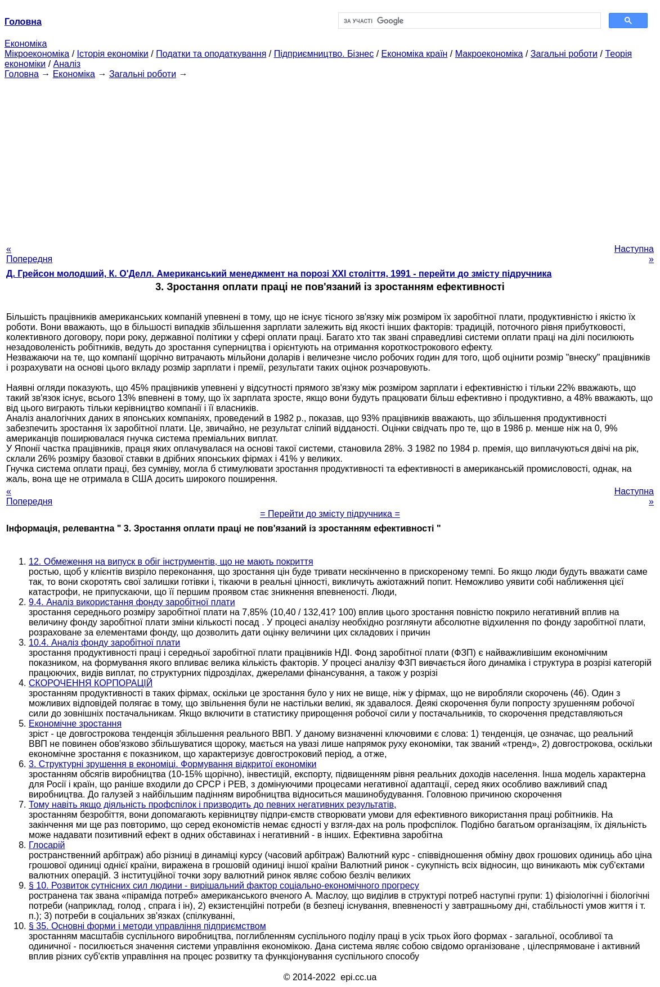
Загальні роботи (564, 53)
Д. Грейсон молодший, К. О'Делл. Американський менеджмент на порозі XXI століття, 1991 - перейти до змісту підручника (278, 273)
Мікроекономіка (37, 53)
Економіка (26, 43)
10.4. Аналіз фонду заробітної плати (104, 642)
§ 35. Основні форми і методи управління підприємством (147, 926)
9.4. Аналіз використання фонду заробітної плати (132, 602)
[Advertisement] (330, 158)
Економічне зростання (75, 723)
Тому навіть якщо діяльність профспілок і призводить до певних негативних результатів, (212, 804)
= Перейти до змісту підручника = (330, 514)
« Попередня (29, 254)
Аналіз (67, 64)
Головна (22, 74)
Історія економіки (113, 53)
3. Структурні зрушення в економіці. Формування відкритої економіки (173, 764)
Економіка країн (414, 53)
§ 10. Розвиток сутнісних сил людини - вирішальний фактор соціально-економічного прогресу (224, 885)
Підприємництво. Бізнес (324, 53)
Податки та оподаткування (211, 53)
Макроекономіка (489, 53)
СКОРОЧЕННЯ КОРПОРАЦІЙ (90, 683)
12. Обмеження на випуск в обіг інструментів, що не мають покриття (171, 561)
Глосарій (47, 845)
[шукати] (469, 21)
